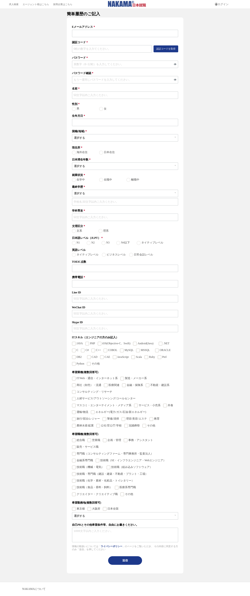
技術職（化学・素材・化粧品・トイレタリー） (105, 480)
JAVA (80, 343)
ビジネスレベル (116, 254)
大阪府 (96, 508)
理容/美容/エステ (136, 418)
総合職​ (81, 440)
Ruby (152, 356)
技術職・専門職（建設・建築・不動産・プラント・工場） (112, 473)
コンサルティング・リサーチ (94, 391)
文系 (79, 230)
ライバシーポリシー (111, 546)
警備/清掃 (113, 418)
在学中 (81, 179)
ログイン (222, 4)
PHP (92, 343)
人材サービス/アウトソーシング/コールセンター (106, 398)
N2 (93, 242)
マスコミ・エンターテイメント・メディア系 (104, 405)
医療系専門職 (127, 487)
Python (80, 363)
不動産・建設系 (159, 385)
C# (87, 350)
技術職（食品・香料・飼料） (94, 487)
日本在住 (109, 152)
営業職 (96, 440)
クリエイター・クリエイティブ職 (97, 494)
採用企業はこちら (62, 4)
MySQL (129, 350)
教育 (157, 418)
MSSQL (147, 350)
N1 (78, 242)
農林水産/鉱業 (85, 425)
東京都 (81, 508)
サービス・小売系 (150, 405)
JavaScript (123, 356)
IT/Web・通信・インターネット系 (97, 378)
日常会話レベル (143, 254)
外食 (170, 405)
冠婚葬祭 (134, 425)
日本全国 (112, 508)
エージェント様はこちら (36, 4)
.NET (166, 343)
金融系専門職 (85, 460)
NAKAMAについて (34, 588)
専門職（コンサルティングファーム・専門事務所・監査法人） (115, 453)
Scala (139, 356)
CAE (107, 356)
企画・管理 (114, 440)
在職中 (108, 179)
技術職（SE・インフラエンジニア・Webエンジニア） (133, 460)
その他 (96, 363)
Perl (164, 356)
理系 (106, 230)
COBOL (112, 350)
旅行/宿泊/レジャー (88, 418)
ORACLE (166, 350)
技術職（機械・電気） (90, 467)
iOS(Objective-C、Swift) (116, 343)
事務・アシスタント (140, 440)
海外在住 (82, 152)
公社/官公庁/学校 (111, 425)
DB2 (80, 356)
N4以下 (125, 242)
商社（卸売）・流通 (89, 385)
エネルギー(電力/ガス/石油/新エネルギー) (120, 411)
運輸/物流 (82, 411)
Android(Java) (147, 343)
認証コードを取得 (165, 48)
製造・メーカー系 (136, 378)
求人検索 (14, 4)
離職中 (135, 179)
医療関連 (113, 385)
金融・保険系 (135, 385)
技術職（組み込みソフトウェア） (131, 467)
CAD (94, 356)
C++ (98, 350)
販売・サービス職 (88, 446)
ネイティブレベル (152, 242)
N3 (108, 242)
